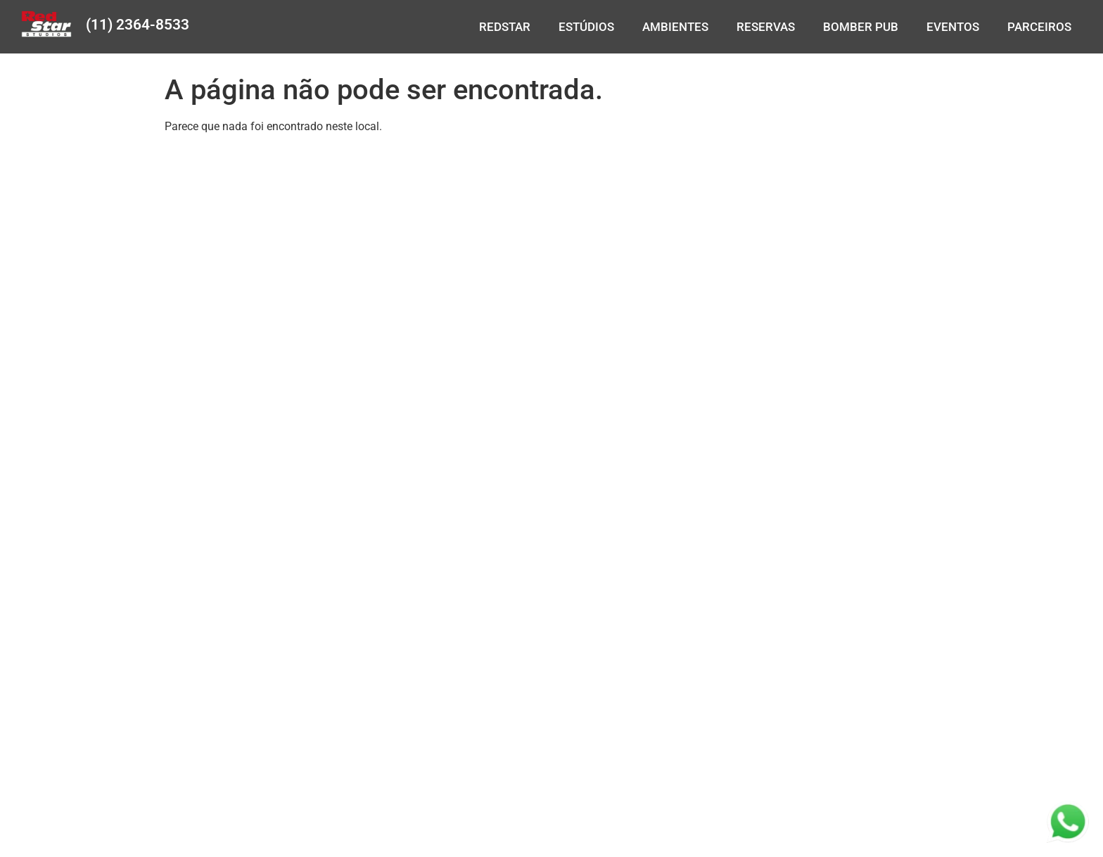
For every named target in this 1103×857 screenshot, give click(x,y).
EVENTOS (952, 27)
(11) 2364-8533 (137, 24)
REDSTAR (504, 27)
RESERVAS (766, 27)
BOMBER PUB (860, 27)
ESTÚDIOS (586, 27)
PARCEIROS (1039, 27)
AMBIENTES (675, 27)
